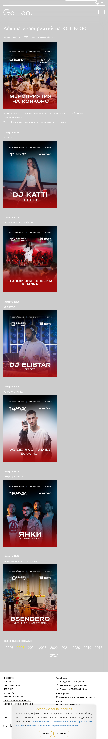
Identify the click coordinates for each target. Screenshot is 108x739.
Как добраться (11, 685)
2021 (65, 648)
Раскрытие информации (17, 700)
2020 (76, 648)
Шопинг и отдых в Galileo (18, 704)
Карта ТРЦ (8, 693)
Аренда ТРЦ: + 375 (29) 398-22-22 (73, 682)
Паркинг (8, 689)
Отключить (61, 734)
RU (102, 2)
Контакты (8, 682)
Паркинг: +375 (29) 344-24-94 (71, 689)
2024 (31, 648)
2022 (54, 648)
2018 (98, 648)
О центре (8, 678)
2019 (87, 648)
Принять (45, 734)
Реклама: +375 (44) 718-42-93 (71, 685)
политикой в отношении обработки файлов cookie (52, 726)
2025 (20, 648)
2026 (9, 648)
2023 (43, 648)
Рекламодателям (13, 696)
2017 (54, 655)
